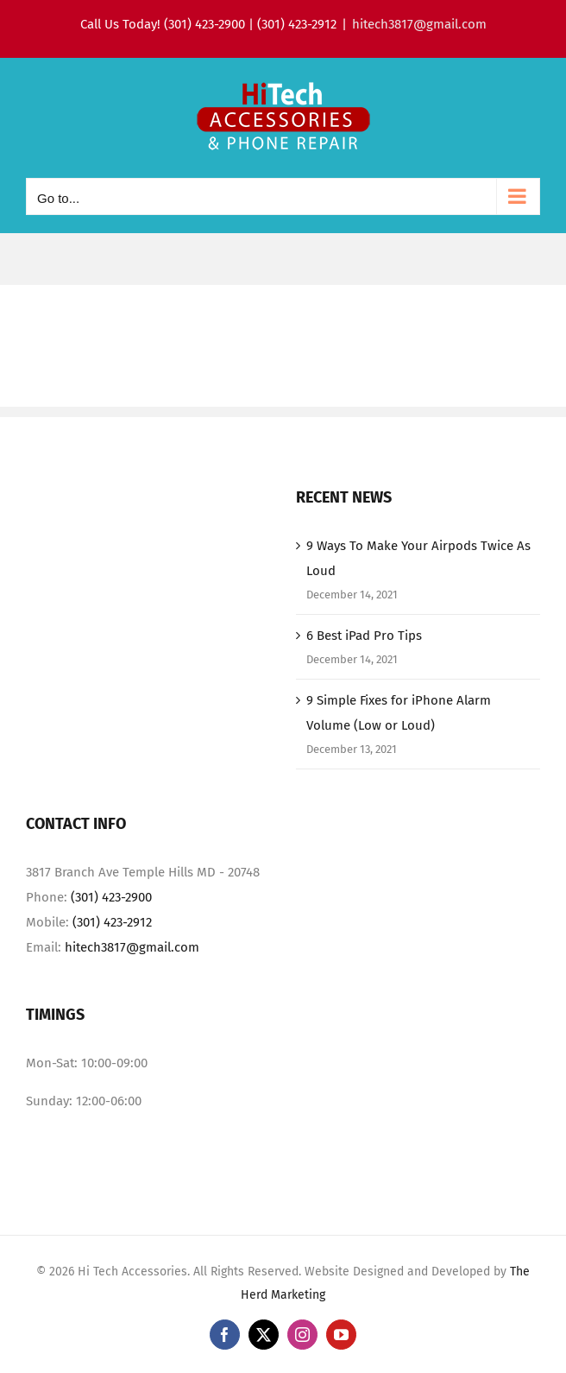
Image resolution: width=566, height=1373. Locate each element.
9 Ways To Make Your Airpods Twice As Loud (418, 558)
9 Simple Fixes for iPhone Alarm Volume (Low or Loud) (398, 713)
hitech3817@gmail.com (419, 24)
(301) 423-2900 (111, 897)
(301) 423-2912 (112, 922)
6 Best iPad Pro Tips (364, 635)
